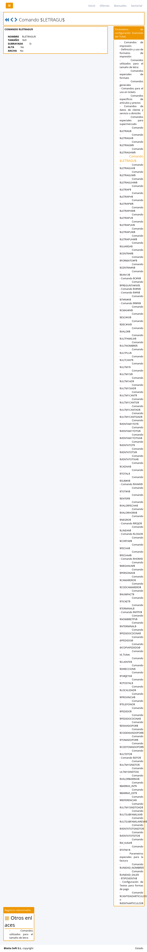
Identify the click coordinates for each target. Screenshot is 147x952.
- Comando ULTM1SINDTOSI (131, 770)
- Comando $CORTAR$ (131, 539)
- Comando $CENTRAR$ (131, 251)
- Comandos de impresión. (131, 44)
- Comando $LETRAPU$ (131, 216)
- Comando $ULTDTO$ (131, 752)
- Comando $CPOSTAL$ (131, 681)
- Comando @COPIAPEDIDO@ (131, 645)
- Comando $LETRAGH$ (131, 136)
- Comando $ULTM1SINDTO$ (131, 762)
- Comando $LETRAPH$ (131, 194)
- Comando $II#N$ (130, 289)
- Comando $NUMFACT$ (131, 592)
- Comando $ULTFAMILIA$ (131, 336)
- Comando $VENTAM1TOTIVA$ (131, 436)
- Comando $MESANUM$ (131, 564)
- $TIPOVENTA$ (128, 878)
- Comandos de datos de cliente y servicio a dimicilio (131, 109)
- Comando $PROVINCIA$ (131, 695)
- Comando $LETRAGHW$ (131, 150)
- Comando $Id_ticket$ (131, 841)
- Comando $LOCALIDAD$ (131, 688)
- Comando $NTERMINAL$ (131, 624)
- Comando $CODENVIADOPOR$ (132, 731)
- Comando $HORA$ (131, 558)
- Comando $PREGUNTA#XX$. (131, 283)
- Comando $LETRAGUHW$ (131, 180)
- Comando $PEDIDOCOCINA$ (131, 631)
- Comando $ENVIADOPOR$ (131, 723)
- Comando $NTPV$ (131, 612)
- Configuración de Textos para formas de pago (131, 885)
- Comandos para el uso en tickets (131, 90)
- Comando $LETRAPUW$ (131, 230)
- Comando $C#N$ (130, 278)
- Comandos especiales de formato (131, 74)
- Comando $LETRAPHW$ (131, 209)
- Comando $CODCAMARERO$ (131, 585)
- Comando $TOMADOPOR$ (131, 738)
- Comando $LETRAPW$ (131, 201)
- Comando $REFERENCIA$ (131, 798)
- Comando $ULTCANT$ (131, 358)
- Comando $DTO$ (130, 757)
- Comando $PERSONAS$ (131, 571)
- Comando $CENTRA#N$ (131, 266)
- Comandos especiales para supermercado (131, 120)
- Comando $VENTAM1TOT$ (131, 422)
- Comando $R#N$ (130, 303)
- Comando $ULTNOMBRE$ (131, 344)
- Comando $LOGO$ (131, 534)
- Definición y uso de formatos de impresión (131, 53)
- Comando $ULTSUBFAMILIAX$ (131, 812)
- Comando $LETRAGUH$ (131, 166)
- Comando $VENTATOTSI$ (131, 450)
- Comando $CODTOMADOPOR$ (132, 745)
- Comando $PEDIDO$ (131, 709)
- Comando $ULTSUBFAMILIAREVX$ (133, 819)
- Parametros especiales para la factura (131, 857)
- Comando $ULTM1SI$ (131, 372)
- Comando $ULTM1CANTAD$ (131, 407)
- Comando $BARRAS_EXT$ (131, 791)
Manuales (120, 5)
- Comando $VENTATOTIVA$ (131, 457)
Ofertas (104, 5)
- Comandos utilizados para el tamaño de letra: (131, 63)
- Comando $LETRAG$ (131, 129)
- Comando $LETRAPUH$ (131, 223)
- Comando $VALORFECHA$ (131, 503)
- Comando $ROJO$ (131, 523)
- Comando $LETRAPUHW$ (131, 237)
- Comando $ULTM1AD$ (131, 379)
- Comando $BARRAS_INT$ (131, 784)
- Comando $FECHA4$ (131, 553)
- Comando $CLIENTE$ (131, 660)
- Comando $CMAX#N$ (131, 308)
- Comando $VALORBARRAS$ (131, 777)
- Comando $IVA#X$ (131, 484)
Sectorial (136, 5)
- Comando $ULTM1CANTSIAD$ (131, 415)
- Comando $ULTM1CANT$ (131, 393)
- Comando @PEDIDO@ (131, 638)
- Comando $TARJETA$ (131, 674)
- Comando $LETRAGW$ (131, 143)
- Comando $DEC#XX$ (131, 322)
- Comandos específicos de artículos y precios (131, 99)
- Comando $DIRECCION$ (131, 667)
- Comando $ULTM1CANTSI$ (131, 400)
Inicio (91, 5)
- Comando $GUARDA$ (131, 244)
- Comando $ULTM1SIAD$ (131, 386)
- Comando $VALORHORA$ (131, 510)
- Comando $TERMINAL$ (131, 606)
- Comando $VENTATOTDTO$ (131, 834)
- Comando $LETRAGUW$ (131, 173)
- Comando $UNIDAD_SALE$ (131, 873)
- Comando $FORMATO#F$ (131, 258)
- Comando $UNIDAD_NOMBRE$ (132, 866)
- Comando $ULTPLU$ (131, 351)
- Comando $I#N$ (130, 292)
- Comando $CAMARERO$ (131, 578)
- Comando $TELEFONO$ (131, 702)
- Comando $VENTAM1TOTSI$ (131, 429)
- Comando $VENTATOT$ (131, 443)
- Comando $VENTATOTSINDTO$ (132, 826)
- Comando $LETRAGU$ (131, 158)
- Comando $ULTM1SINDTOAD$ (131, 805)
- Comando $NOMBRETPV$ (131, 617)
